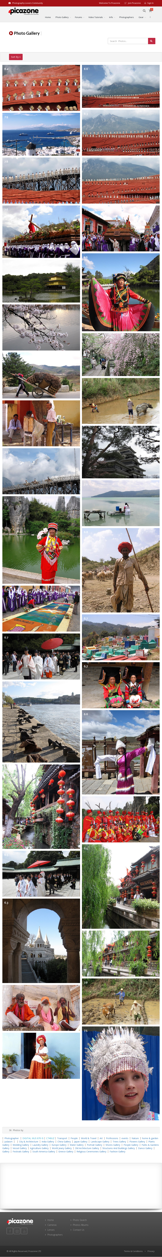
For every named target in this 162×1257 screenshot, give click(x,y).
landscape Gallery (100, 1141)
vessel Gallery (20, 1148)
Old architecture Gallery (87, 1148)
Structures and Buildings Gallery (118, 1148)
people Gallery (131, 1145)
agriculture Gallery (39, 1148)
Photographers (126, 17)
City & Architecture (28, 1141)
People (74, 1138)
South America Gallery (43, 1151)
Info (111, 17)
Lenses (51, 1230)
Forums (78, 17)
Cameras (52, 1225)
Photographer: (12, 1138)
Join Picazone (132, 3)
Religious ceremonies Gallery (91, 1151)
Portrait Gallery (94, 1145)
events (125, 1138)
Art (101, 1138)
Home (48, 17)
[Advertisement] (81, 1186)
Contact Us (78, 1230)
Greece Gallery (65, 1151)
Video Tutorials (95, 17)
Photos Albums (80, 1225)
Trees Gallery (119, 1141)
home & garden (150, 1138)
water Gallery (77, 1145)
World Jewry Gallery (62, 1148)
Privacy (151, 1251)
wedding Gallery (21, 1145)
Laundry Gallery (40, 1145)
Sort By (16, 57)
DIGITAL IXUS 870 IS (33, 1138)
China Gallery (64, 1141)
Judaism (8, 1141)
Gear (141, 17)
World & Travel (88, 1138)
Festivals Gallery (21, 1151)
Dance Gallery (145, 1148)
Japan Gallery (80, 1141)
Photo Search (80, 1220)
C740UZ (50, 1138)
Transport (62, 1138)
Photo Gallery (62, 17)
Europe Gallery (59, 1145)
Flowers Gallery (137, 1141)
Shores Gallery (113, 1145)
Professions (112, 1138)
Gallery (5, 1151)
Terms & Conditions (133, 1251)
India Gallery (48, 1141)
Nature (135, 1138)
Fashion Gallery (117, 1151)
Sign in (149, 3)
